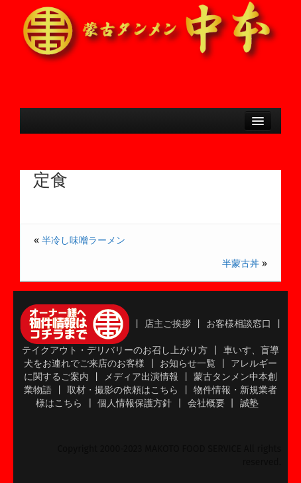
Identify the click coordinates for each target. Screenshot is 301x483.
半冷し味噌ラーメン (83, 240)
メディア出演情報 (141, 376)
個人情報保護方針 (134, 403)
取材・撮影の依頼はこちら (122, 390)
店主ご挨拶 (168, 323)
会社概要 (206, 403)
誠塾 (249, 403)
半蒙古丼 (240, 263)
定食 (50, 180)
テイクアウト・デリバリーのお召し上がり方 (115, 350)
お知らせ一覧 (187, 363)
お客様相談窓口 (238, 323)
